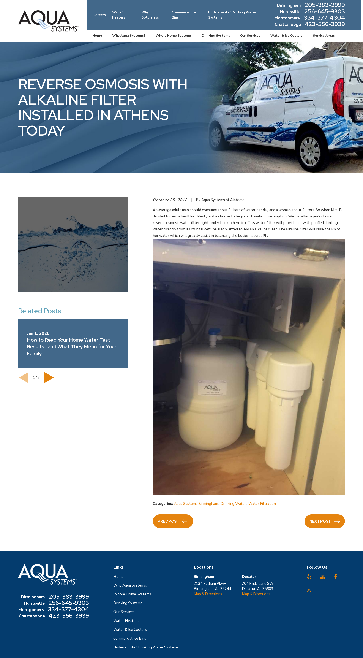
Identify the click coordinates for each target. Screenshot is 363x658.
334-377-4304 (324, 18)
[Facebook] (335, 576)
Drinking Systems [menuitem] (216, 35)
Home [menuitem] (97, 35)
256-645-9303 (324, 12)
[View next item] (49, 377)
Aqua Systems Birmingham (196, 503)
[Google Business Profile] (322, 576)
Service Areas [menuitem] (324, 35)
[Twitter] (309, 589)
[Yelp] (309, 576)
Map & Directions (208, 593)
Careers (99, 15)
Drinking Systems (127, 603)
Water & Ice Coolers (130, 629)
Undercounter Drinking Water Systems (145, 647)
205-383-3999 (325, 5)
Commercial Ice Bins (129, 638)
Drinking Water (233, 503)
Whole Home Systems (132, 594)
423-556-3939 (325, 24)
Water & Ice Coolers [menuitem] (286, 35)
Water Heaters (126, 620)
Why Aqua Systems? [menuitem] (128, 35)
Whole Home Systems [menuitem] (174, 35)
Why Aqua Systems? (130, 585)
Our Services (123, 611)
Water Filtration (262, 503)
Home (118, 576)
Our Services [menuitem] (250, 35)
